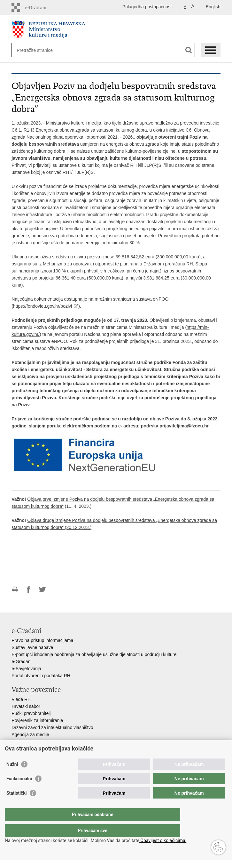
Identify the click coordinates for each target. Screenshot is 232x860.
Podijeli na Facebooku (28, 589)
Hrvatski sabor (26, 706)
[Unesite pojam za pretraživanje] (39, 50)
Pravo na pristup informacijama (42, 640)
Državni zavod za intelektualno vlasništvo (52, 727)
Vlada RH (21, 699)
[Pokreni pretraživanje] (188, 50)
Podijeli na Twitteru (42, 589)
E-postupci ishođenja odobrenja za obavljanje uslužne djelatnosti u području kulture (94, 654)
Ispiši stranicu (15, 589)
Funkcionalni (19, 791)
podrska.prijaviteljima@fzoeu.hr (174, 425)
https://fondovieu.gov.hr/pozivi (42, 306)
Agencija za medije (30, 734)
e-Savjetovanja (26, 668)
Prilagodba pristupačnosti (147, 6)
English (213, 6)
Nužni (12, 777)
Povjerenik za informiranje (37, 720)
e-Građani (21, 661)
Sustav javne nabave (32, 647)
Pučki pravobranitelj (31, 713)
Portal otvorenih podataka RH (41, 675)
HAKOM (20, 741)
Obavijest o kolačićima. (162, 840)
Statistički (16, 805)
